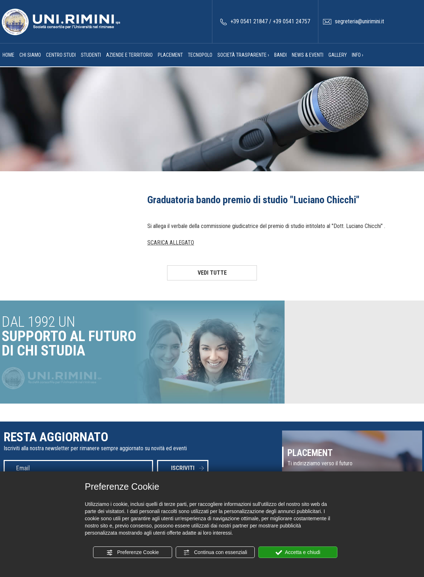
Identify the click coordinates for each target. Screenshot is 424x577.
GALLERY (337, 55)
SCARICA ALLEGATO (170, 242)
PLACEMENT (170, 55)
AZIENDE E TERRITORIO (129, 55)
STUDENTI (91, 55)
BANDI (280, 55)
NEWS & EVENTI (307, 55)
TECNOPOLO (200, 55)
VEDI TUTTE (212, 272)
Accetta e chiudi (298, 552)
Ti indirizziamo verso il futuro (319, 463)
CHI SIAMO (30, 55)
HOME (8, 55)
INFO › (357, 55)
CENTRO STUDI (61, 55)
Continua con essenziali (215, 552)
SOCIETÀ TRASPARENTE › (243, 55)
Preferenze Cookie (132, 552)
